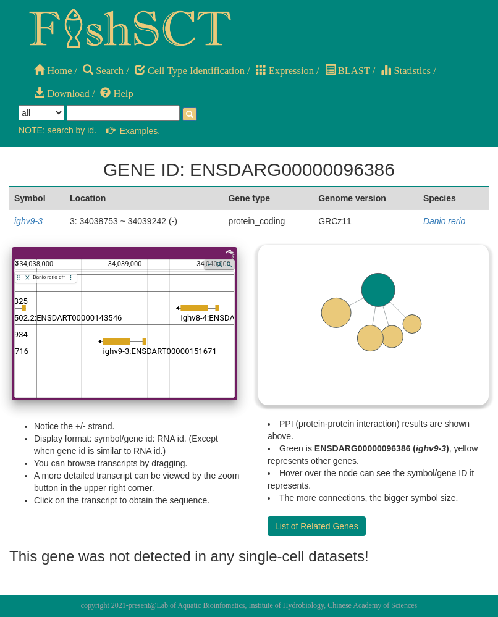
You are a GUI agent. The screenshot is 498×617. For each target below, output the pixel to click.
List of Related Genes (316, 526)
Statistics (406, 71)
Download (62, 93)
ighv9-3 (28, 221)
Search (103, 71)
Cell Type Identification (190, 71)
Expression (285, 71)
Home (53, 71)
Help (116, 93)
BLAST (347, 71)
